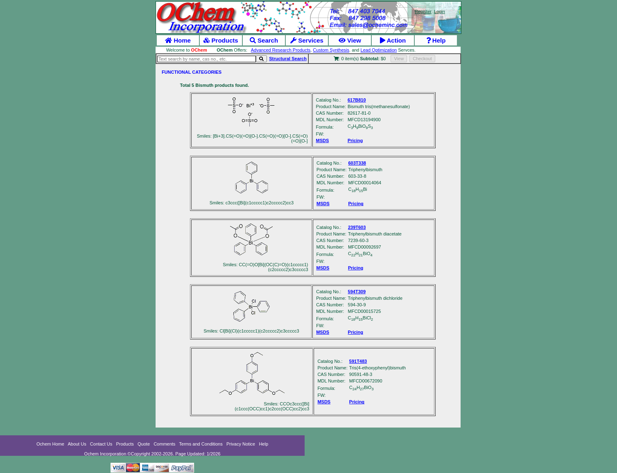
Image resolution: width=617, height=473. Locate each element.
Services (306, 40)
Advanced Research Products (281, 50)
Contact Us (101, 443)
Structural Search (288, 58)
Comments (164, 443)
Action (393, 40)
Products (220, 40)
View (350, 40)
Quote (144, 443)
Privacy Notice (240, 443)
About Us (77, 443)
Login (439, 11)
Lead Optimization (379, 50)
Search (264, 40)
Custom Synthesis (331, 50)
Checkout (422, 58)
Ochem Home (50, 443)
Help (436, 40)
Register (423, 11)
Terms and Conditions (200, 443)
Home (178, 40)
